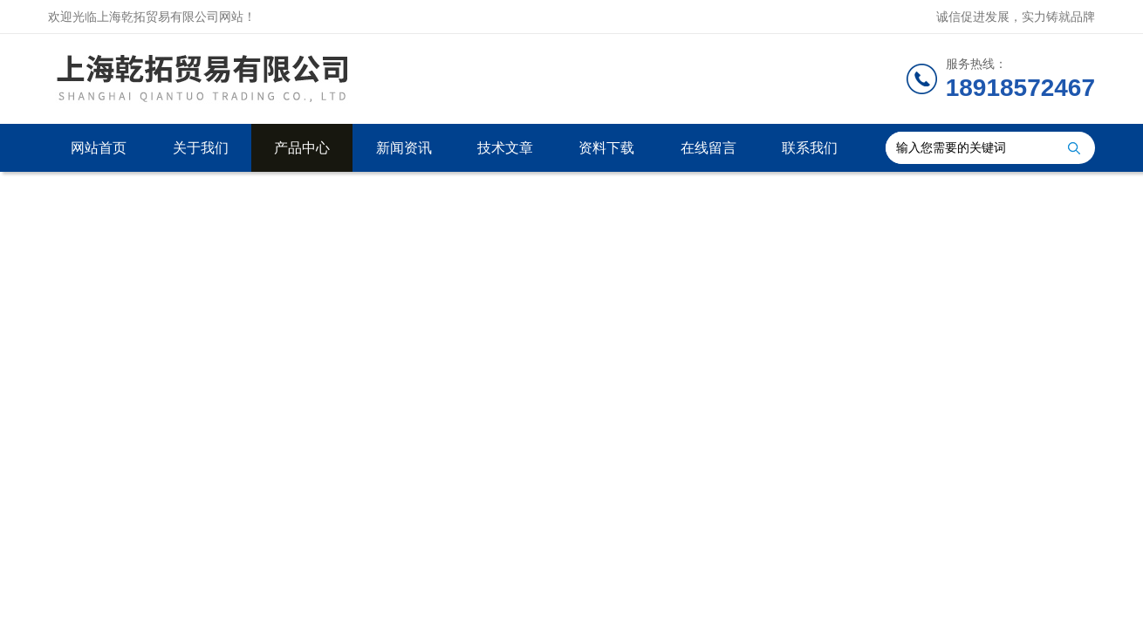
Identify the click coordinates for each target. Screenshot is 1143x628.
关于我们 (201, 147)
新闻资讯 (404, 147)
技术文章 (505, 147)
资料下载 (606, 147)
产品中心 (302, 147)
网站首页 (99, 147)
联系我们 (810, 147)
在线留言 (708, 147)
